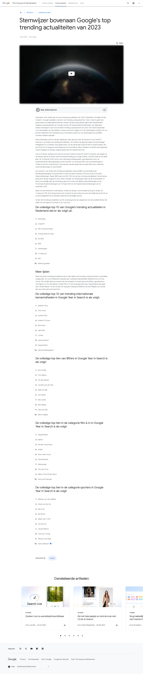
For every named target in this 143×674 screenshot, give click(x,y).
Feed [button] (82, 3)
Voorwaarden (33, 659)
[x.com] (26, 648)
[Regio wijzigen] (33, 666)
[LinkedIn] (42, 648)
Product (30, 12)
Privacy (23, 659)
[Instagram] (20, 648)
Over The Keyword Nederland (83, 659)
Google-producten (61, 659)
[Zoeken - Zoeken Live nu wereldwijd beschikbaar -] (45, 608)
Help (11, 666)
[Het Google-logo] (12, 659)
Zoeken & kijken (44, 12)
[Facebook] (37, 648)
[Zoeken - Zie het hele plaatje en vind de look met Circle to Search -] (97, 608)
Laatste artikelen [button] (47, 3)
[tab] (60, 636)
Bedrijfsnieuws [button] (73, 3)
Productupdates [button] (61, 3)
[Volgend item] (133, 606)
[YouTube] (31, 648)
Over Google (46, 659)
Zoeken (52, 558)
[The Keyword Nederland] (20, 12)
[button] (119, 43)
